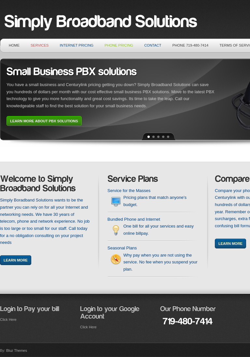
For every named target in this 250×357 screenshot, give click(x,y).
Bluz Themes (16, 350)
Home (14, 45)
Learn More (16, 260)
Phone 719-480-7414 (191, 45)
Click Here (8, 319)
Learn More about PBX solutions (44, 121)
